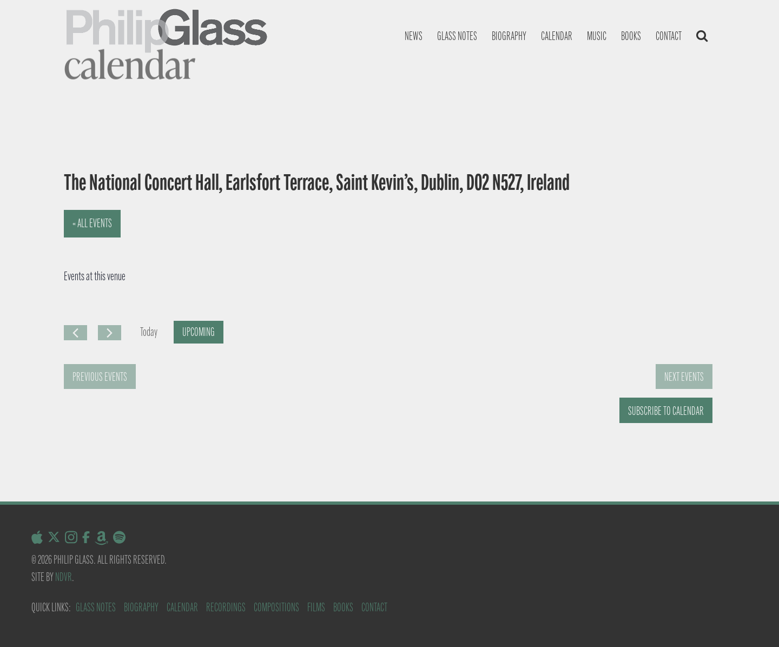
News (413, 36)
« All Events (92, 223)
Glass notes (457, 36)
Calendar (556, 36)
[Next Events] (109, 332)
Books (631, 36)
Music (596, 36)
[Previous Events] (75, 332)
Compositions (276, 607)
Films (316, 607)
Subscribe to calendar (666, 411)
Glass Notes (96, 607)
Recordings (226, 607)
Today (148, 332)
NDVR (63, 577)
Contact (669, 36)
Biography (509, 36)
